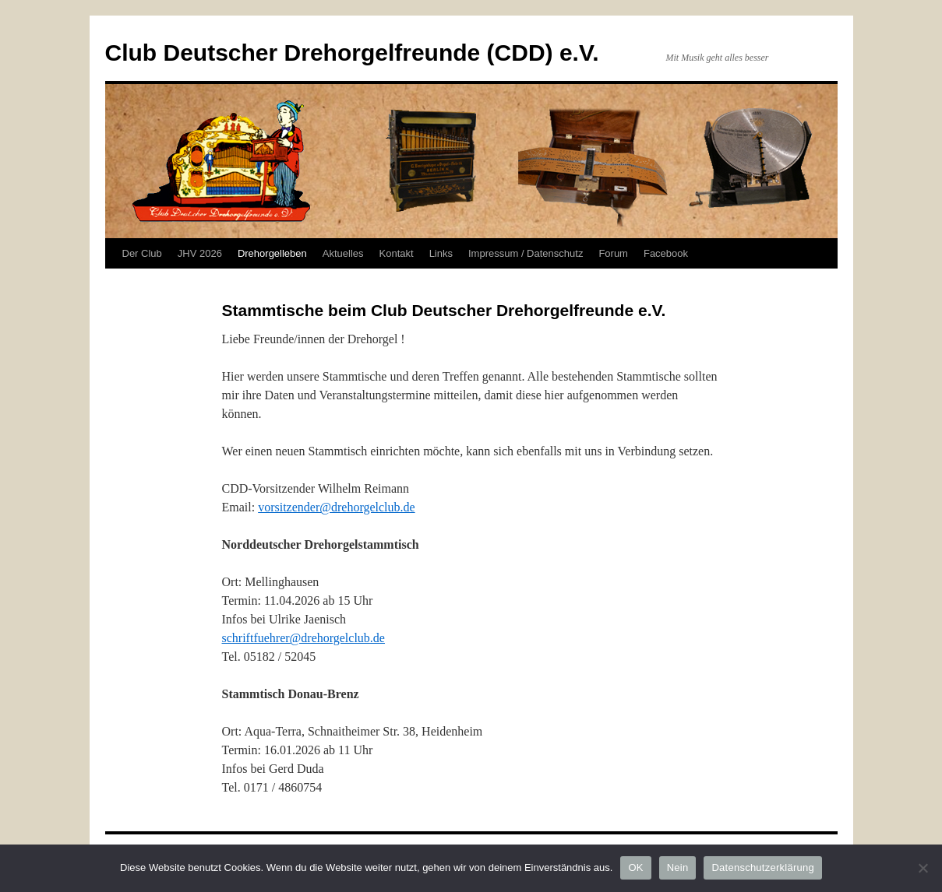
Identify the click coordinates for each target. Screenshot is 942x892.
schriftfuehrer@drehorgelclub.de (303, 637)
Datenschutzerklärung (762, 867)
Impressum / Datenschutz (525, 253)
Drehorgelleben (272, 253)
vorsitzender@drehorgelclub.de (336, 507)
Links (441, 253)
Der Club (142, 253)
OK (635, 867)
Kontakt (396, 253)
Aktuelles (343, 253)
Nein (678, 867)
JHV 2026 (200, 253)
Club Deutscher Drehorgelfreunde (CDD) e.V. (352, 52)
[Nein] (922, 868)
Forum (613, 253)
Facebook (666, 253)
